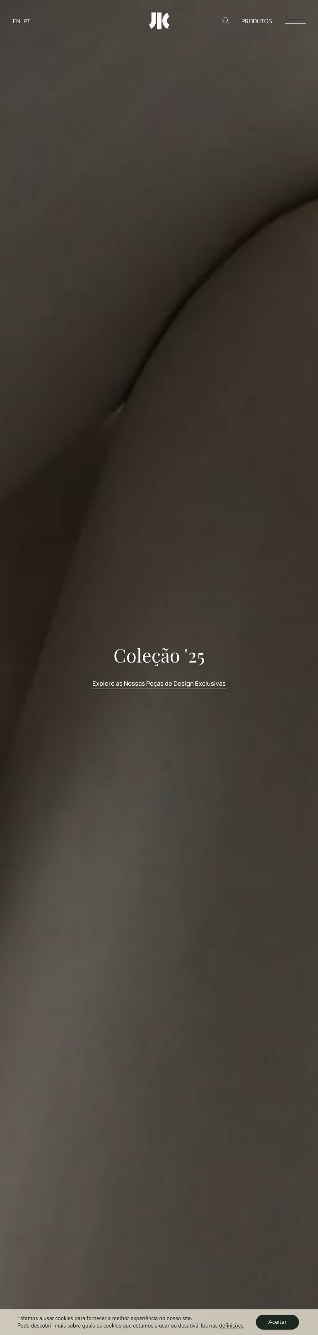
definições (231, 1326)
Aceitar (277, 1322)
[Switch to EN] (16, 21)
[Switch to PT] (27, 21)
